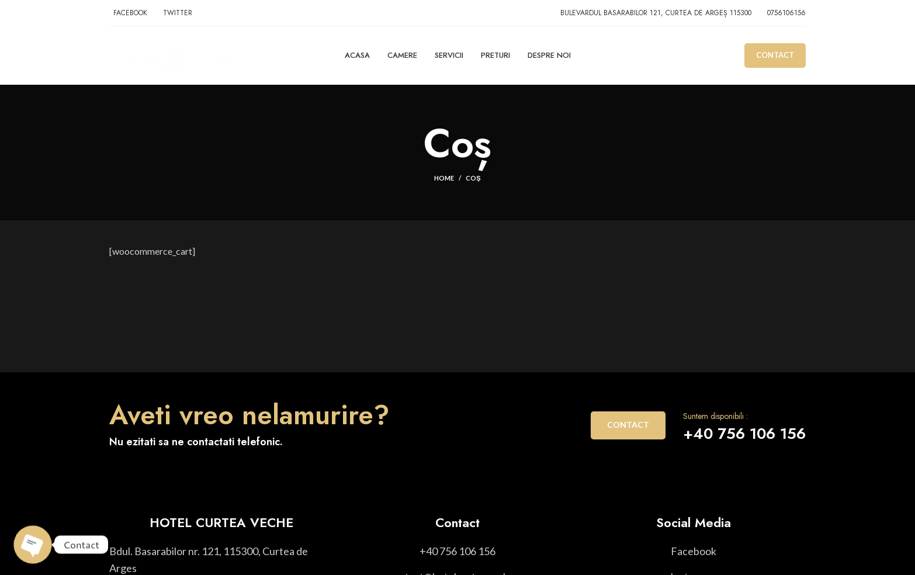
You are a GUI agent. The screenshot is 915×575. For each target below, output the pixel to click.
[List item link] (457, 551)
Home (444, 178)
